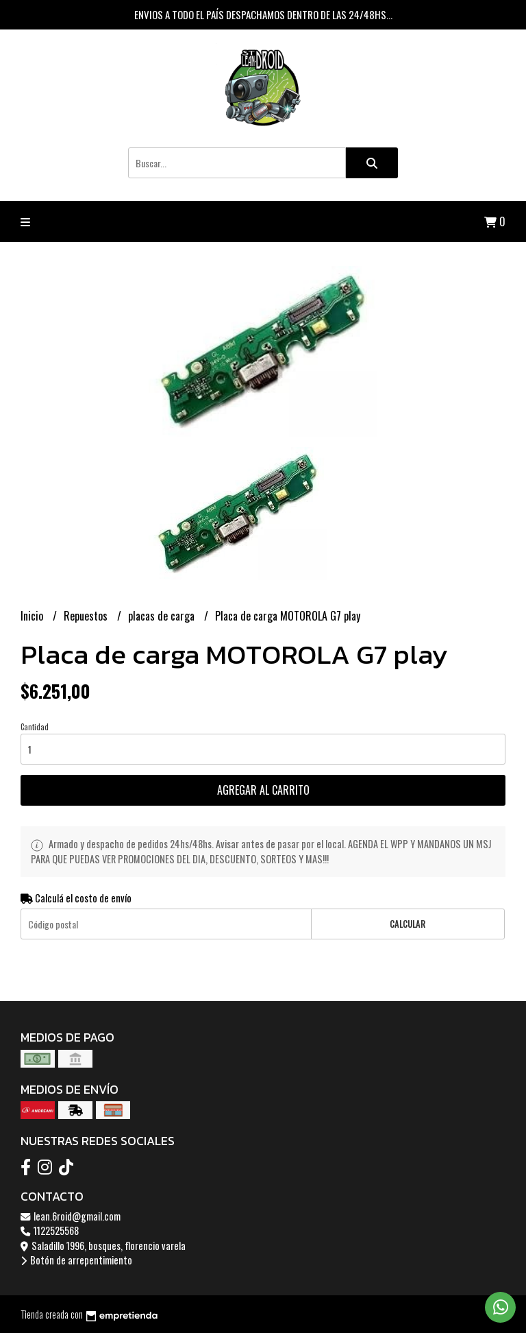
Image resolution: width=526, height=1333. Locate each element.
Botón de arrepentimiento (76, 1260)
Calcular (407, 923)
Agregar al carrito (263, 790)
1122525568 (50, 1230)
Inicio (33, 616)
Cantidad (35, 726)
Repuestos (87, 616)
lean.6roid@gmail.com (71, 1216)
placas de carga (162, 616)
